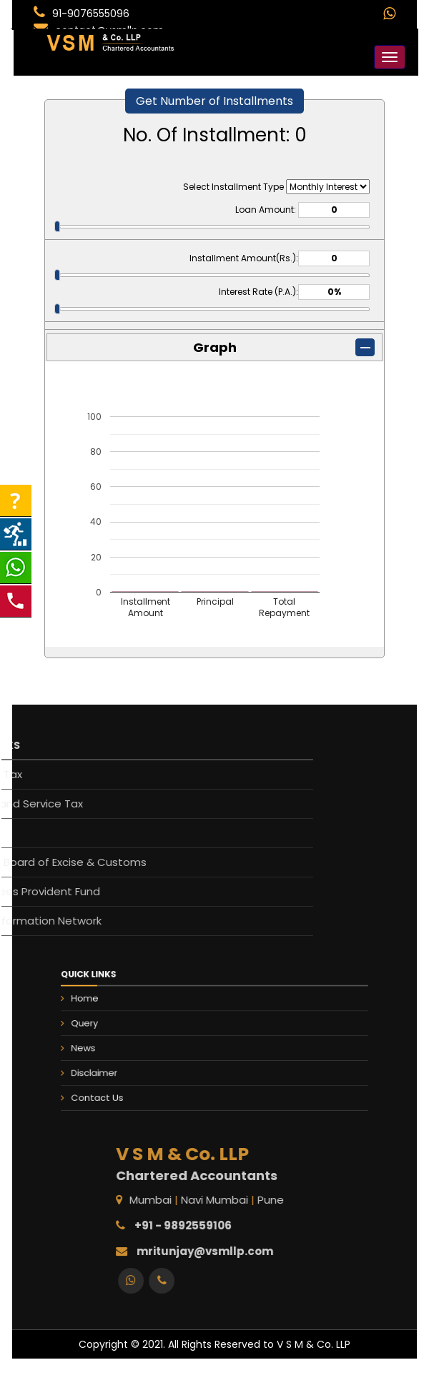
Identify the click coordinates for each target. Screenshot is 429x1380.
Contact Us (137, 1078)
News (128, 1045)
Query (129, 1028)
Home (129, 1012)
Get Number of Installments (214, 101)
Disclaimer (135, 1061)
